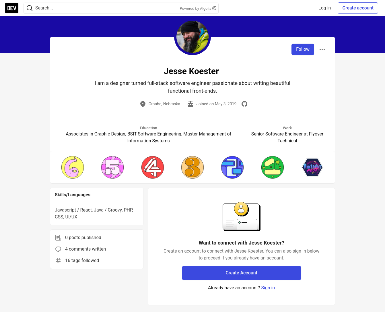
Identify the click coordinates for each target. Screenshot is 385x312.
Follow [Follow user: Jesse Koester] (303, 49)
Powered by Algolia (198, 8)
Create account (358, 8)
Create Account (241, 273)
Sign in (268, 287)
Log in (324, 8)
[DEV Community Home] (12, 8)
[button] (72, 167)
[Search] (29, 8)
